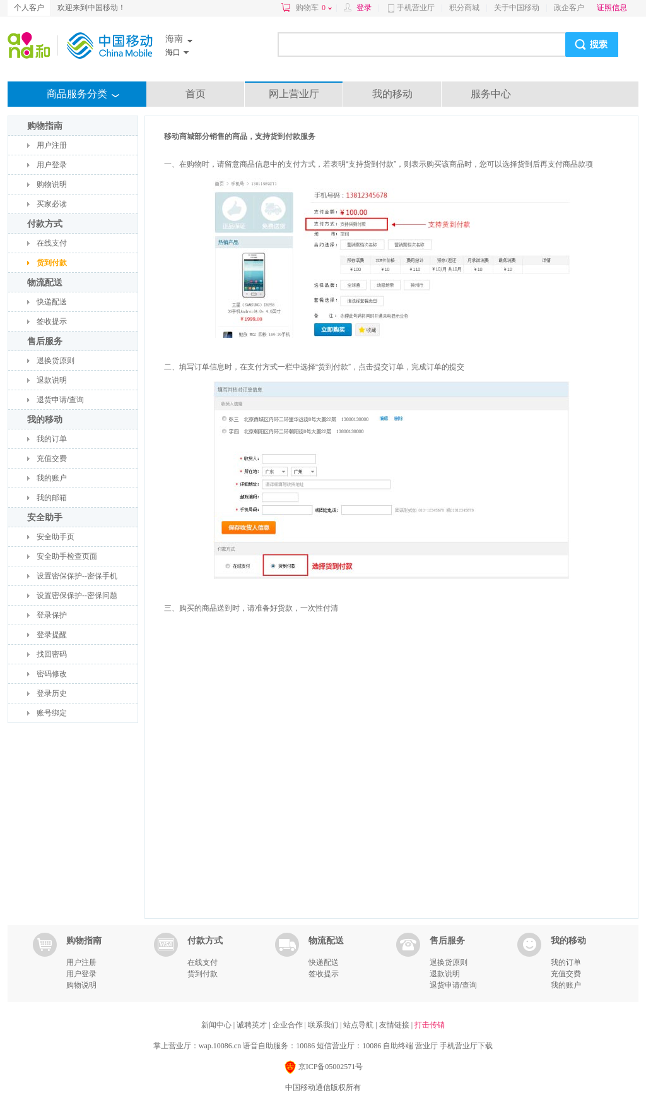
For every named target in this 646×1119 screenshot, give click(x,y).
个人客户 (29, 7)
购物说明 (52, 184)
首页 (195, 93)
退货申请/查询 (60, 399)
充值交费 (52, 458)
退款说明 (52, 380)
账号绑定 (52, 713)
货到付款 (52, 262)
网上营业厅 (294, 93)
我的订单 (52, 438)
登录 (364, 7)
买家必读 (52, 204)
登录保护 (52, 615)
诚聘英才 (253, 1024)
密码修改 (52, 673)
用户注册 (52, 145)
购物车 (314, 7)
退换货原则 (55, 360)
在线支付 (52, 243)
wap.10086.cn (220, 1045)
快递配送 (52, 301)
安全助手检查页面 (67, 556)
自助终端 (398, 1045)
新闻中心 (217, 1024)
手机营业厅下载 (466, 1045)
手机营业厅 (416, 7)
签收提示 (52, 321)
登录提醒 (52, 634)
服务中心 (491, 93)
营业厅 (426, 1045)
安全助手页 (55, 536)
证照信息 (612, 7)
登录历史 (52, 693)
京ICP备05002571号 (323, 1067)
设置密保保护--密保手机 (77, 575)
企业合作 (289, 1024)
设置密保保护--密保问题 (77, 595)
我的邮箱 (52, 497)
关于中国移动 (516, 7)
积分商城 (464, 7)
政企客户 (569, 7)
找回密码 (52, 654)
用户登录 (52, 164)
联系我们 (324, 1024)
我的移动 (392, 93)
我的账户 (52, 478)
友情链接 (395, 1024)
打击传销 (429, 1024)
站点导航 (359, 1024)
